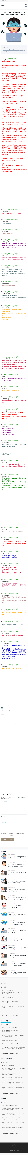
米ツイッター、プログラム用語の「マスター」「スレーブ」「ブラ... (17, 900)
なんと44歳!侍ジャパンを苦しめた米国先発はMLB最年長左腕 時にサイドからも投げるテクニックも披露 (13, 1050)
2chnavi (3, 1104)
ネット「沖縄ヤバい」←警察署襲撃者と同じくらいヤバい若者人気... (17, 967)
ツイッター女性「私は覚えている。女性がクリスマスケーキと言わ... (17, 859)
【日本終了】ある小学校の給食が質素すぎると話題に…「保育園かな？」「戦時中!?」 (13, 1081)
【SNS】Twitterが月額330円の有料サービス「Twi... (17, 958)
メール (3, 824)
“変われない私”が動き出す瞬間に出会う (10, 1030)
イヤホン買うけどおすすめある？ (8, 999)
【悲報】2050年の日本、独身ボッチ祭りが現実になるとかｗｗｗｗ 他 (13, 1130)
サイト (3, 830)
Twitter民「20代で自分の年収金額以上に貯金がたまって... (17, 892)
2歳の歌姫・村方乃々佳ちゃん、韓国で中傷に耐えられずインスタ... (17, 950)
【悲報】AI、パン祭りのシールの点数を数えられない (12, 1013)
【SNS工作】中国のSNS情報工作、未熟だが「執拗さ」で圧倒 (17, 884)
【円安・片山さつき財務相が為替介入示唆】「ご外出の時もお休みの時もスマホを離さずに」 (13, 996)
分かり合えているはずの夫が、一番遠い (10, 1108)
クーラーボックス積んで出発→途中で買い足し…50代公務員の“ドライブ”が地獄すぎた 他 (13, 1116)
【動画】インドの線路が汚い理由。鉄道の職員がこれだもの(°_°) (13, 1090)
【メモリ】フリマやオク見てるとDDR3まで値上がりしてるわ (13, 1009)
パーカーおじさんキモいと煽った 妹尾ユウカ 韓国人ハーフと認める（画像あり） (13, 1086)
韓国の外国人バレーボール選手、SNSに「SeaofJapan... (17, 934)
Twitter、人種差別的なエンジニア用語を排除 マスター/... (17, 917)
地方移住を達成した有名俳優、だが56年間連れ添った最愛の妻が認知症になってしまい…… (13, 1076)
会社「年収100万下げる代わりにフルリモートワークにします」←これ (13, 1004)
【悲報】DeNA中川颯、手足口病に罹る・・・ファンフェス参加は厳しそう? (13, 1033)
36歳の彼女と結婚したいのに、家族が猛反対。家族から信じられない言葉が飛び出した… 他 (13, 1111)
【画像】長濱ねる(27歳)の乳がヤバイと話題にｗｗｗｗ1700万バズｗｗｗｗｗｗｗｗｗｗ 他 (13, 1121)
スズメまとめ (4, 5)
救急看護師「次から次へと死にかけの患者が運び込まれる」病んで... (17, 867)
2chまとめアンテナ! (6, 1064)
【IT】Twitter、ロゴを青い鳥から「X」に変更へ (17, 876)
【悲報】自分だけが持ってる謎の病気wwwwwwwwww (13, 1042)
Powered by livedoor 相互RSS (10, 1018)
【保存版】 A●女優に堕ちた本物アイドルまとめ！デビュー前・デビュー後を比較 (13, 1071)
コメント (4, 801)
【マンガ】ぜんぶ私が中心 (7, 992)
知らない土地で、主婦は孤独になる (9, 1067)
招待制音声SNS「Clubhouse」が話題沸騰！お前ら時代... (17, 975)
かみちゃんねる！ (6, 1027)
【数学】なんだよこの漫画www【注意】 (10, 1046)
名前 (3, 819)
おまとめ (3, 989)
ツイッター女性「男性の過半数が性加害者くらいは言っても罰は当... (17, 925)
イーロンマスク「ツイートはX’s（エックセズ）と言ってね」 (17, 942)
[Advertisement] (14, 191)
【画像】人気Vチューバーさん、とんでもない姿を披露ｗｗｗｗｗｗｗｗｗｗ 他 (13, 1126)
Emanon (17, 1153)
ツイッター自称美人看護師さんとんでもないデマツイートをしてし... (17, 909)
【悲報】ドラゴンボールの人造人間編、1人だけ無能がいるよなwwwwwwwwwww (13, 1038)
